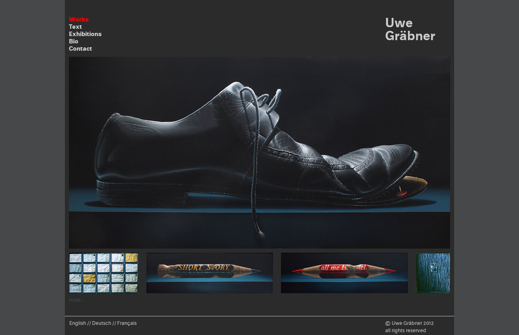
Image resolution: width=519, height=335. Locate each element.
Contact (80, 48)
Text (75, 26)
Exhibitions (85, 34)
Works (79, 19)
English (77, 323)
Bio (73, 41)
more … (77, 300)
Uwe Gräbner (410, 29)
